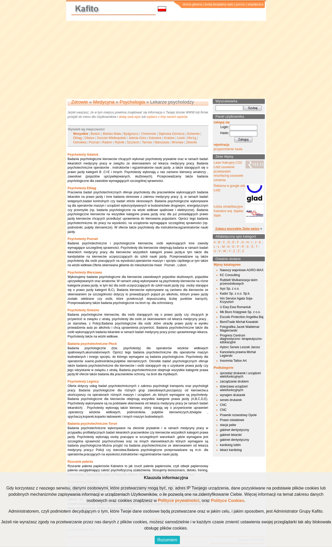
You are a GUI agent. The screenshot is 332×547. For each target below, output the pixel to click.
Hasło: (224, 133)
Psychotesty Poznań (83, 239)
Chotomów (148, 134)
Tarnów (147, 142)
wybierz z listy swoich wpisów (167, 117)
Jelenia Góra (137, 138)
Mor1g (191, 138)
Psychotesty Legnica (83, 381)
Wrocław (178, 142)
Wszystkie (80, 134)
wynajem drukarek (232, 395)
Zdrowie (79, 102)
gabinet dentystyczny (234, 430)
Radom (107, 142)
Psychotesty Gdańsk (83, 154)
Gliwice (89, 138)
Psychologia (132, 102)
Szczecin (133, 142)
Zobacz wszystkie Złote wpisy (237, 229)
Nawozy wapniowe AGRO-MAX (242, 270)
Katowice (155, 138)
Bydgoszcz (131, 134)
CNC (223, 405)
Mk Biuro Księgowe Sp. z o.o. (240, 312)
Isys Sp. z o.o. (230, 288)
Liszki (181, 138)
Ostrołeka (79, 142)
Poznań (94, 142)
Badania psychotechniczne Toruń (92, 423)
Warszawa (161, 142)
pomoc (240, 4)
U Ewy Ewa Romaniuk (235, 307)
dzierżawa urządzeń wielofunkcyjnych (234, 388)
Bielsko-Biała (112, 134)
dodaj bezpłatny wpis (218, 4)
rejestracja (221, 145)
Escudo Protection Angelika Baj (242, 317)
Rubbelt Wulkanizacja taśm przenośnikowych (239, 281)
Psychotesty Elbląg (82, 188)
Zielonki (191, 142)
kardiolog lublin (230, 445)
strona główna (192, 4)
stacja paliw (228, 425)
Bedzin (96, 134)
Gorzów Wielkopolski (111, 138)
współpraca (256, 4)
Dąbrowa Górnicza (171, 134)
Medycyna (104, 102)
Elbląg (77, 138)
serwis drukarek (231, 400)
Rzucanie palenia (80, 461)
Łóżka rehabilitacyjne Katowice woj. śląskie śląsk (228, 211)
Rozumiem (167, 540)
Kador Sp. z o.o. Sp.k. (235, 293)
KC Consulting (230, 275)
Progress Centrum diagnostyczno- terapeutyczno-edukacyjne (241, 339)
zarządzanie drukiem (234, 381)
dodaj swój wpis (130, 117)
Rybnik (119, 142)
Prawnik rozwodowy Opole (238, 415)
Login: (224, 127)
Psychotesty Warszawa (85, 272)
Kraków (169, 138)
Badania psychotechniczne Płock (92, 344)
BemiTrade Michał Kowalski (239, 322)
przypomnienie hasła (228, 149)
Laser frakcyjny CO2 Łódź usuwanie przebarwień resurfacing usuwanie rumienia (228, 171)
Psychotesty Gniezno (83, 310)
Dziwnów (193, 134)
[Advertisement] (166, 59)
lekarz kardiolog (231, 450)
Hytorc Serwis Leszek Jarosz (240, 347)
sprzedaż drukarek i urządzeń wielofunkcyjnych (240, 374)
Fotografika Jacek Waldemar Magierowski (240, 328)
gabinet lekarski (231, 435)
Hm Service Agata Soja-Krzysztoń (236, 300)
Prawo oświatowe (232, 420)
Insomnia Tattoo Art (233, 360)
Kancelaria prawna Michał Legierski (238, 353)
